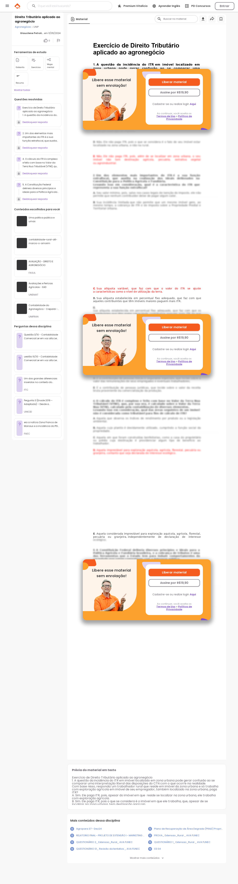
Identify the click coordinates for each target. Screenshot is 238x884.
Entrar (224, 6)
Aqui (193, 104)
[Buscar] (67, 6)
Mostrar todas (22, 90)
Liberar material (174, 82)
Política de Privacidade (179, 117)
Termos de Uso (165, 116)
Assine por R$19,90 (174, 92)
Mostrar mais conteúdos (147, 858)
